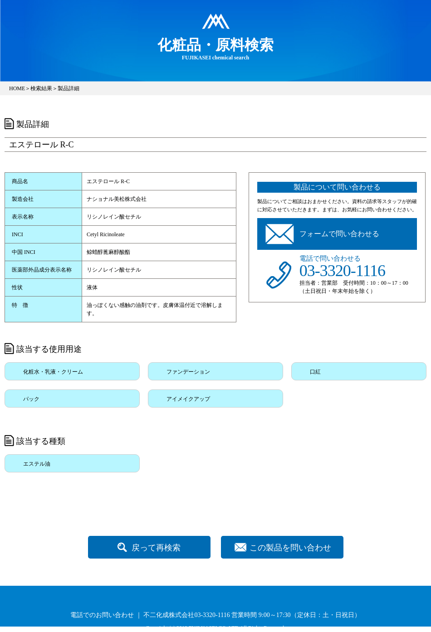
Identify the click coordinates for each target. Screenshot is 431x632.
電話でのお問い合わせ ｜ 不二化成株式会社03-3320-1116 (150, 615)
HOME (17, 88)
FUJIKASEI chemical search (215, 48)
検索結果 (41, 88)
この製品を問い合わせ (290, 547)
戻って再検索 (156, 547)
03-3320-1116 (342, 271)
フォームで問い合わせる (339, 234)
